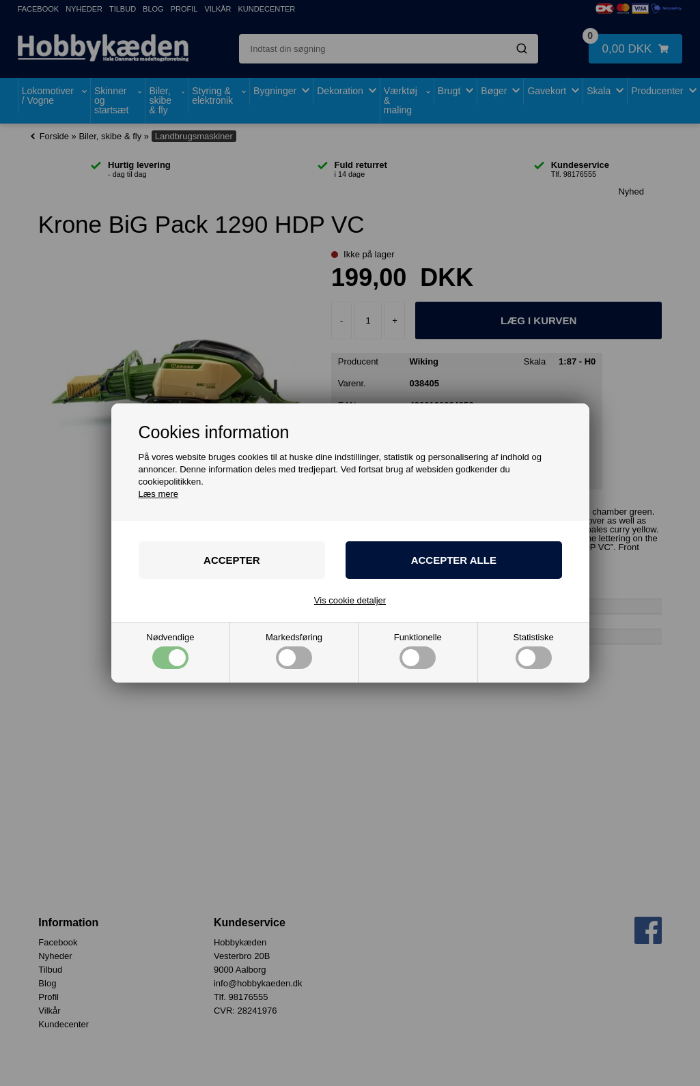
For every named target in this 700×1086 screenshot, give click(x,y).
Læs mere (159, 494)
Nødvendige (170, 651)
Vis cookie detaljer (350, 600)
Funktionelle (418, 651)
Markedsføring (294, 651)
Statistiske (533, 651)
